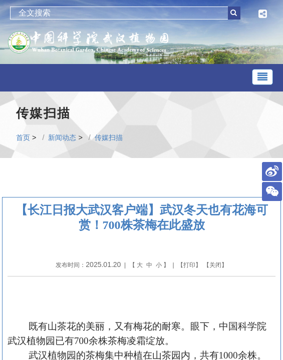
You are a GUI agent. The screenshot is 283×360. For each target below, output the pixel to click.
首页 (23, 138)
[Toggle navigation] (262, 77)
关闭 (215, 265)
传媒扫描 (109, 138)
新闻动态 (62, 138)
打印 (189, 265)
